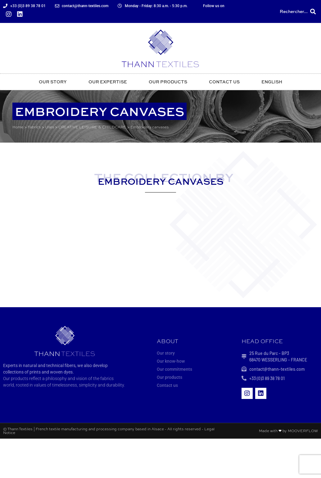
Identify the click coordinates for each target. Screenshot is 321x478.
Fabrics (34, 127)
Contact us (224, 82)
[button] (313, 12)
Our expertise (107, 82)
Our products (168, 82)
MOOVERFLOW (303, 430)
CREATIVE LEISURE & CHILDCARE (92, 127)
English (271, 82)
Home (17, 127)
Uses (49, 127)
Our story (53, 82)
